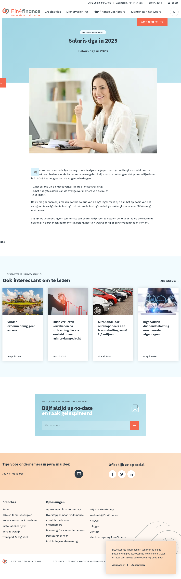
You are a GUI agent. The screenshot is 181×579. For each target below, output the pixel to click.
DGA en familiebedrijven (17, 514)
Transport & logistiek (15, 537)
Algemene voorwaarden (92, 561)
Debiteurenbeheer (57, 535)
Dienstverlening (77, 11)
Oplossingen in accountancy (63, 509)
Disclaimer (59, 561)
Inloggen (95, 526)
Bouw (5, 509)
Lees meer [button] (157, 557)
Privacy (72, 561)
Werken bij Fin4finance (129, 3)
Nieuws (94, 520)
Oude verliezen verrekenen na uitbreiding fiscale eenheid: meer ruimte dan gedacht (67, 330)
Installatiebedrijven (14, 526)
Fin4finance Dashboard (109, 11)
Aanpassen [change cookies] (118, 565)
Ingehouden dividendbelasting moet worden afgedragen (156, 328)
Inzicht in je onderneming (62, 541)
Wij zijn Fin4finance (99, 3)
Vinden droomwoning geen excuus (21, 326)
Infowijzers (155, 3)
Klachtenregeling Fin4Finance (108, 537)
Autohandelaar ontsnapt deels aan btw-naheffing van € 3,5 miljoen (112, 328)
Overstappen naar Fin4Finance (65, 514)
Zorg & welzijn (11, 531)
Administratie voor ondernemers (57, 522)
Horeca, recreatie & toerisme (19, 520)
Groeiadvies (53, 11)
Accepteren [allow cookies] (138, 565)
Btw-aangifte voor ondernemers (65, 530)
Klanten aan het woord (146, 11)
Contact (94, 531)
